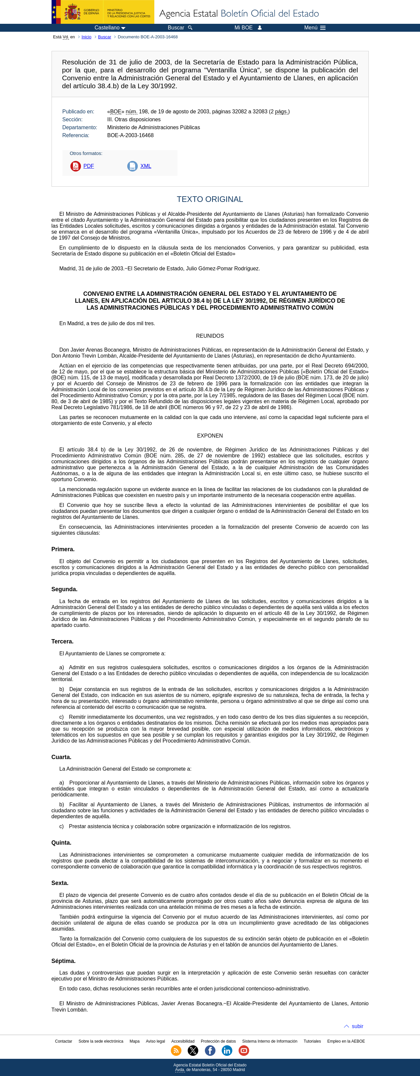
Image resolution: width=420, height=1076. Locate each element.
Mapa (134, 1041)
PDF (89, 166)
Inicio (87, 36)
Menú (314, 27)
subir (357, 1026)
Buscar (104, 36)
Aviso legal (155, 1041)
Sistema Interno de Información (269, 1041)
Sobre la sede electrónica (101, 1041)
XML (145, 166)
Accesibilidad (183, 1041)
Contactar (63, 1041)
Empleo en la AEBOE (346, 1041)
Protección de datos (218, 1041)
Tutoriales (312, 1041)
